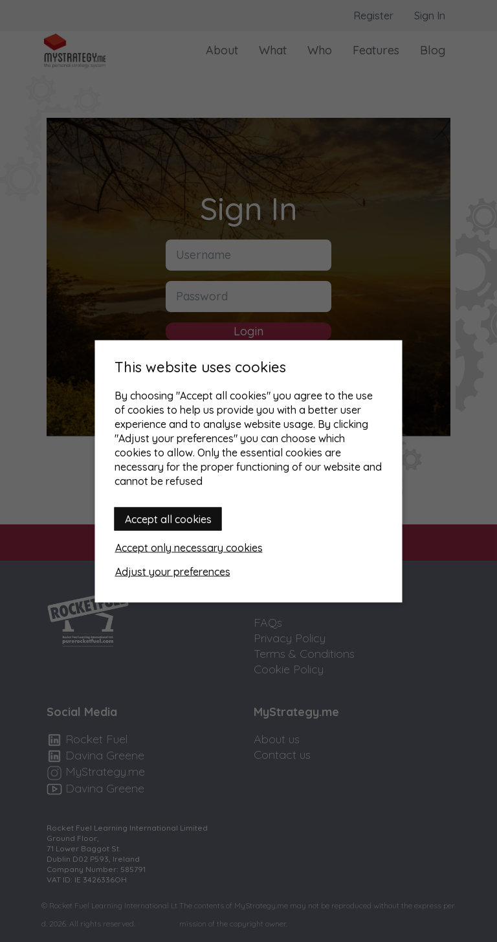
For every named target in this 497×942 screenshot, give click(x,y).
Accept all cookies (168, 518)
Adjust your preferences (172, 571)
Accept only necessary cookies (189, 547)
